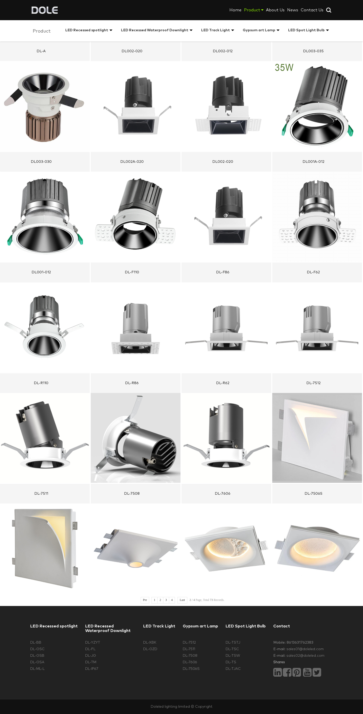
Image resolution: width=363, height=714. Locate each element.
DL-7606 (190, 662)
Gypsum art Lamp (259, 30)
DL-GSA (37, 662)
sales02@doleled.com (305, 655)
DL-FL (90, 649)
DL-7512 (189, 642)
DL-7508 (190, 655)
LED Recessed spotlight (86, 30)
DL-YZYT (92, 642)
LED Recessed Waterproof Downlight (154, 30)
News (292, 10)
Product (253, 10)
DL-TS (231, 662)
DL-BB (35, 642)
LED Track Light (215, 30)
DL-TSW (233, 655)
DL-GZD (150, 649)
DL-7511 (189, 649)
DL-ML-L (37, 669)
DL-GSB (37, 655)
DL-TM (90, 662)
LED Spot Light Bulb (306, 30)
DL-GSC (37, 649)
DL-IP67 (91, 669)
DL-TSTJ (233, 642)
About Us (275, 10)
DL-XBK (149, 642)
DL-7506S (191, 669)
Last (182, 600)
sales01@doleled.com (305, 649)
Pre (145, 600)
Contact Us (312, 10)
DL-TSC (232, 649)
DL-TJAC (233, 669)
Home (235, 10)
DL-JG (90, 655)
